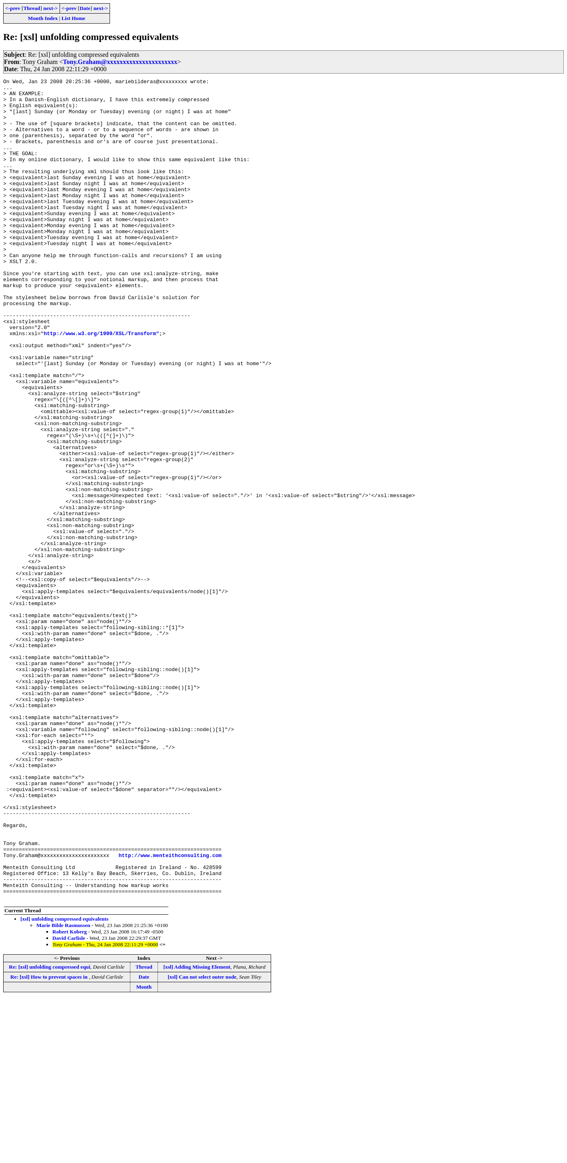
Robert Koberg (69, 1096)
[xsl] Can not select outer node (202, 1141)
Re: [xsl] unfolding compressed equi (49, 1131)
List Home (74, 18)
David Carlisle (68, 1102)
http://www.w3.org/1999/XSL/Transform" (101, 384)
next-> (50, 8)
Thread (31, 8)
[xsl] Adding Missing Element (197, 1131)
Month (144, 1151)
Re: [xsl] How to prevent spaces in (49, 1141)
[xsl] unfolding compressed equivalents (64, 1083)
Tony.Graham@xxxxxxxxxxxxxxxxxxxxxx (120, 61)
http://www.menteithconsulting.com (170, 1011)
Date (85, 8)
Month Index (43, 18)
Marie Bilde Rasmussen (63, 1090)
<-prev (12, 8)
